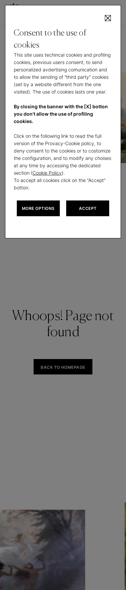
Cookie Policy (47, 173)
